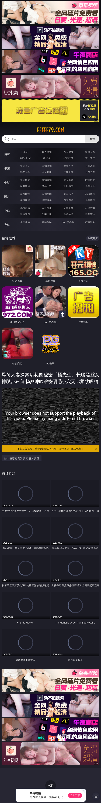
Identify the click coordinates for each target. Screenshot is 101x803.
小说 (7, 211)
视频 (7, 168)
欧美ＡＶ (68, 166)
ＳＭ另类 (90, 172)
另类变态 (90, 186)
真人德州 (47, 152)
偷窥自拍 (25, 194)
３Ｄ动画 (90, 166)
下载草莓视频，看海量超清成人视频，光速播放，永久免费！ (57, 449)
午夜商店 (25, 222)
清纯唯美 (47, 200)
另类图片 (90, 200)
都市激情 (25, 208)
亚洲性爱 (25, 180)
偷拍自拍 (47, 180)
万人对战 (68, 152)
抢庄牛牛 (90, 157)
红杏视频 (90, 222)
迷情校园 (25, 214)
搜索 (92, 139)
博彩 (7, 154)
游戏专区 (90, 152)
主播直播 (68, 172)
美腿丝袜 (25, 200)
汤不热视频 (68, 222)
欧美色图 (68, 194)
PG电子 (25, 152)
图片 (7, 196)
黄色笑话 (68, 214)
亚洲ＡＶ (25, 166)
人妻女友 (68, 208)
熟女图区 (68, 200)
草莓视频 (47, 222)
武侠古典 (90, 208)
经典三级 (47, 186)
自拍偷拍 (47, 166)
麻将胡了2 (25, 157)
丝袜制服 (47, 172)
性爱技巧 (90, 214)
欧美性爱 (90, 180)
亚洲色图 (47, 194)
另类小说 (47, 214)
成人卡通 (68, 180)
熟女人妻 (25, 172)
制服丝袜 (25, 186)
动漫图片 (90, 194)
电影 (7, 182)
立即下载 (75, 795)
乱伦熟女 (68, 186)
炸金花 (46, 157)
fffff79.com (50, 129)
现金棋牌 (68, 157)
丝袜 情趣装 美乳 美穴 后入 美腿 (21, 458)
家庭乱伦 (47, 208)
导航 (7, 225)
